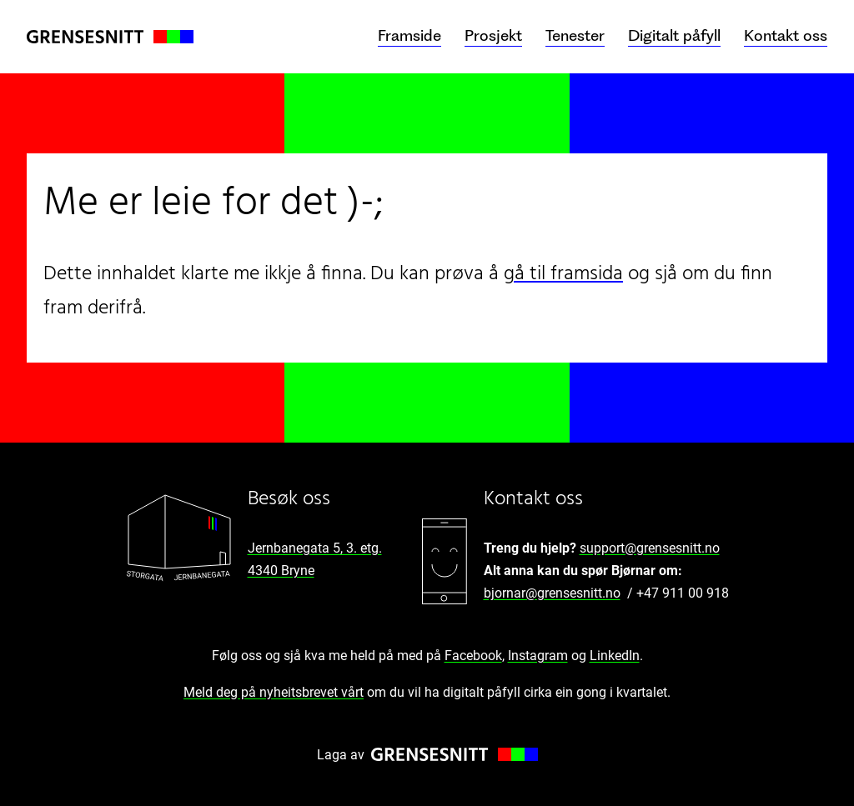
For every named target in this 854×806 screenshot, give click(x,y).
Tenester (575, 36)
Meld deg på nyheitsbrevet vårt (273, 692)
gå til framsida (563, 274)
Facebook (473, 655)
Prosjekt (493, 36)
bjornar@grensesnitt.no (552, 593)
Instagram (538, 655)
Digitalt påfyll (674, 36)
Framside (409, 36)
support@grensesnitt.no (650, 548)
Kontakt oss (785, 36)
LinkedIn (615, 655)
